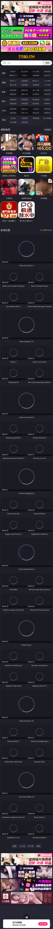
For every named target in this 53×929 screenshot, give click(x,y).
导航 (4, 120)
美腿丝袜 (13, 103)
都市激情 (13, 109)
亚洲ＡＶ (13, 81)
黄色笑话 (36, 113)
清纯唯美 (24, 103)
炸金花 (24, 75)
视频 (4, 82)
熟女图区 (36, 103)
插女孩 (13, 118)
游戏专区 (47, 71)
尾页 (38, 846)
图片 (4, 101)
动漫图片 (47, 99)
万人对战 (36, 71)
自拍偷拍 (24, 81)
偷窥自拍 (13, 99)
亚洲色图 (24, 99)
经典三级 (24, 94)
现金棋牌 (36, 75)
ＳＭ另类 (47, 85)
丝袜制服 (24, 85)
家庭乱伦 (24, 109)
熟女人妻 (13, 85)
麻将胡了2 (13, 75)
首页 (14, 846)
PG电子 (13, 71)
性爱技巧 (47, 113)
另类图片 (47, 103)
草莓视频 (36, 118)
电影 (4, 92)
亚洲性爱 (13, 90)
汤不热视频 (47, 118)
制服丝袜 (13, 94)
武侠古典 (47, 109)
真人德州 (24, 71)
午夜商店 (24, 118)
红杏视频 (13, 122)
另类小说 (24, 113)
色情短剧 (24, 122)
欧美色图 (36, 99)
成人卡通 (36, 90)
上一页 (22, 846)
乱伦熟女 (36, 94)
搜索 (47, 63)
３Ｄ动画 (47, 81)
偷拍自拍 (24, 90)
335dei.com (26, 57)
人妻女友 (36, 109)
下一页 (30, 846)
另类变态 (47, 94)
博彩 (4, 73)
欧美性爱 (47, 90)
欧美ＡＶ (36, 81)
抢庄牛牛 (47, 75)
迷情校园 (13, 113)
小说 (4, 110)
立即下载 (43, 924)
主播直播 (36, 85)
